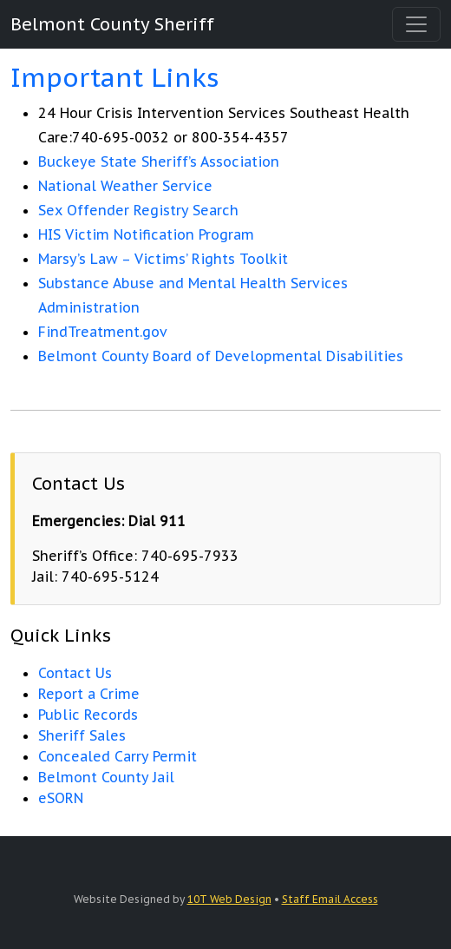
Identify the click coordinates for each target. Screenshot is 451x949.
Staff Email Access (330, 899)
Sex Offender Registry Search (138, 210)
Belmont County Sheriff (112, 24)
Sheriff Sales (82, 735)
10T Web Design (229, 899)
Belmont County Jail (106, 777)
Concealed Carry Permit (117, 756)
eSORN (60, 798)
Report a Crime (89, 693)
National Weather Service (125, 185)
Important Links (114, 77)
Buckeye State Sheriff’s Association (158, 161)
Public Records (88, 714)
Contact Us (75, 673)
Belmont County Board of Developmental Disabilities (220, 356)
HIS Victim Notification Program (146, 234)
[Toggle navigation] (416, 24)
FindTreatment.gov (102, 331)
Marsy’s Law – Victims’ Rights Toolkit (163, 258)
